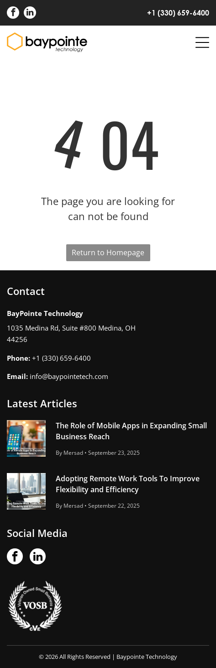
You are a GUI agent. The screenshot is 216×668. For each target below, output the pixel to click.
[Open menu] (202, 42)
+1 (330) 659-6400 (178, 12)
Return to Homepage (108, 252)
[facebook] (13, 13)
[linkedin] (30, 13)
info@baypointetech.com (69, 376)
